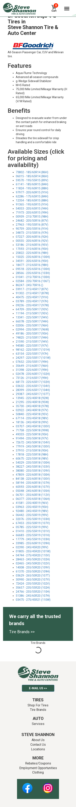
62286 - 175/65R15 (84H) (32, 196)
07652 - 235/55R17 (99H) (32, 361)
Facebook (27, 785)
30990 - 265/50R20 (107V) (33, 579)
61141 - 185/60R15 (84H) (32, 184)
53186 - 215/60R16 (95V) (32, 244)
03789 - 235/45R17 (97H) (32, 301)
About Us (38, 740)
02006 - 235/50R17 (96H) (32, 325)
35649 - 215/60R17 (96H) (32, 365)
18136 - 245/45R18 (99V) (32, 422)
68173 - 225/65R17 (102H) (33, 382)
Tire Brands (38, 710)
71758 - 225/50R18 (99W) (32, 430)
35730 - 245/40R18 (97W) (32, 406)
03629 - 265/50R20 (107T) (33, 575)
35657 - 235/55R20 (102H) (33, 587)
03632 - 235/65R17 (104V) (33, 386)
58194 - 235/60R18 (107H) (33, 482)
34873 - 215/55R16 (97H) (32, 232)
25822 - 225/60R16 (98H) (32, 252)
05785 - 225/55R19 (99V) (32, 527)
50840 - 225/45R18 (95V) (32, 414)
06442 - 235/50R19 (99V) (32, 515)
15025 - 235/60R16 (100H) (33, 257)
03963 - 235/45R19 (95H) (32, 507)
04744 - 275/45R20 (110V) (33, 555)
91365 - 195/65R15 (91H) (32, 204)
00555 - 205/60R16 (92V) (32, 240)
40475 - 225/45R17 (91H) (32, 297)
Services (38, 724)
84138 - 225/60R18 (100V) (33, 478)
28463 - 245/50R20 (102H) (33, 559)
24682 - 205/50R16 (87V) (32, 220)
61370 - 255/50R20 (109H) (33, 571)
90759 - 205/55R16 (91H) (32, 228)
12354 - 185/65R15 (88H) (32, 200)
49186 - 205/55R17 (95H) (32, 333)
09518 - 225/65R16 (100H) (33, 269)
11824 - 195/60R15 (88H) (32, 188)
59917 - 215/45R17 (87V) (32, 289)
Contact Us (38, 745)
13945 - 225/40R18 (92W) (32, 398)
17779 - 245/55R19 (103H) (33, 539)
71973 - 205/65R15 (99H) (32, 212)
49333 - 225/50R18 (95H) (32, 434)
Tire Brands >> (22, 631)
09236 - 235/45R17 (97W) (32, 305)
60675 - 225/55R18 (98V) (32, 458)
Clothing (38, 772)
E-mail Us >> (38, 688)
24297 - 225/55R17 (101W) (33, 357)
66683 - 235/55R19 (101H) (33, 535)
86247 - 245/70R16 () (29, 285)
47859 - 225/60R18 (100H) (33, 474)
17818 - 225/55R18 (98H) (32, 454)
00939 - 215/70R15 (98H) (32, 216)
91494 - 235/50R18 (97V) (32, 438)
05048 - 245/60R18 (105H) (33, 490)
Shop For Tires (38, 705)
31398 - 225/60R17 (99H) (32, 369)
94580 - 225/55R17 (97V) (32, 345)
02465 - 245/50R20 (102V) (33, 563)
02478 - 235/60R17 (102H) (33, 373)
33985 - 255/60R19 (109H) (33, 543)
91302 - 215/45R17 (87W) (32, 293)
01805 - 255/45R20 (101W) (33, 551)
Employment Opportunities (38, 768)
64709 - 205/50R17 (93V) (32, 309)
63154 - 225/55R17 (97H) (32, 353)
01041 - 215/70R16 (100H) (33, 277)
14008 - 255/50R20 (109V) (33, 567)
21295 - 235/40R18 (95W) (32, 402)
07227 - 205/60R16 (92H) (32, 236)
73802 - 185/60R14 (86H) (32, 172)
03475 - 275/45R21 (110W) (33, 599)
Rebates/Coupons (38, 763)
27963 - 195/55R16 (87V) (32, 224)
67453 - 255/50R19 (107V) (33, 523)
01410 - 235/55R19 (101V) (33, 531)
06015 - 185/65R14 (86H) (32, 176)
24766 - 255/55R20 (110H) (33, 591)
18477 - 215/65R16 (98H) (32, 265)
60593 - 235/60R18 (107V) (33, 486)
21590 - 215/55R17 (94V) (32, 341)
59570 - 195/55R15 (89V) (32, 180)
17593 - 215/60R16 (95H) (32, 248)
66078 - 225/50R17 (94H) (32, 321)
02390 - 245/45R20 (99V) (32, 547)
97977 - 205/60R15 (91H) (32, 192)
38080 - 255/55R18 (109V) (33, 470)
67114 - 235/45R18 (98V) (32, 418)
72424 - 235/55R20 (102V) (33, 583)
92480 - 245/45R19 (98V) (32, 511)
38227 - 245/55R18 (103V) (33, 466)
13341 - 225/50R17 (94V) (32, 317)
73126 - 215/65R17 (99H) (32, 378)
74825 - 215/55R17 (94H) (32, 337)
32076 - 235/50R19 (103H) (33, 519)
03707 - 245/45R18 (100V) (33, 426)
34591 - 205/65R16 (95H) (32, 261)
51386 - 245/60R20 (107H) (33, 595)
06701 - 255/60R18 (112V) (33, 494)
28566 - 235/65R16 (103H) (33, 273)
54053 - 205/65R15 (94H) (32, 208)
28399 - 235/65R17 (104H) (33, 390)
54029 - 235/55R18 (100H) (33, 462)
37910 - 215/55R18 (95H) (32, 450)
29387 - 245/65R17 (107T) (33, 394)
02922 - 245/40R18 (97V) (32, 410)
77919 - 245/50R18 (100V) (33, 446)
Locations (38, 749)
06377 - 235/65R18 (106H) (33, 498)
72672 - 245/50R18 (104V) (33, 442)
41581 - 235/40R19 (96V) (32, 503)
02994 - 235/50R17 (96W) (32, 329)
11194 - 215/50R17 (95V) (32, 313)
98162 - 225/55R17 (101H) (33, 349)
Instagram (48, 785)
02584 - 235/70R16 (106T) (33, 281)
